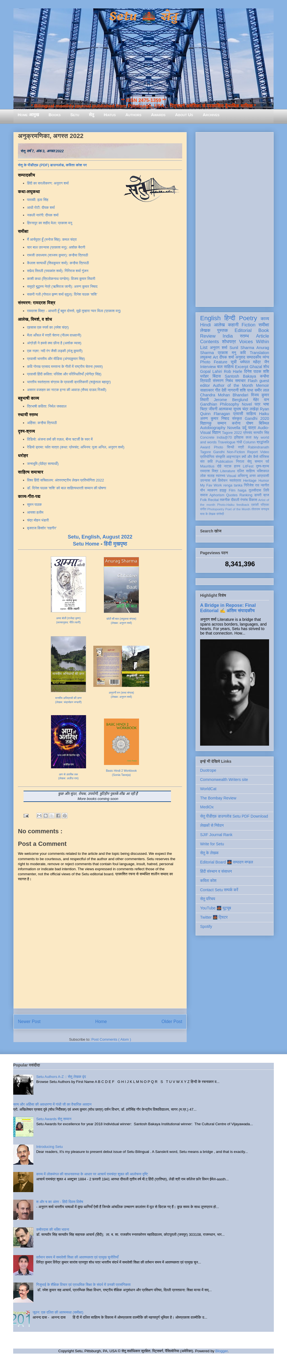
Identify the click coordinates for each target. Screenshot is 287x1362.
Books (54, 114)
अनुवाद (240, 357)
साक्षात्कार (207, 390)
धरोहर (204, 376)
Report (252, 452)
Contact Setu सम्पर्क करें (219, 890)
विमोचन (222, 481)
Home (101, 1021)
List (203, 347)
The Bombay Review (218, 798)
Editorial (243, 330)
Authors (133, 114)
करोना (236, 423)
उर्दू (244, 427)
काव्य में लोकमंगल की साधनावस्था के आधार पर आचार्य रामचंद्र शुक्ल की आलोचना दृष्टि (92, 1174)
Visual (231, 476)
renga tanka (232, 485)
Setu (74, 114)
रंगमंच (244, 500)
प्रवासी (238, 413)
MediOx (207, 807)
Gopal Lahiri (211, 371)
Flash (252, 380)
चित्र (203, 409)
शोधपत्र (229, 341)
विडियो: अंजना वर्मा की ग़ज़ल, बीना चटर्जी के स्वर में (60, 439)
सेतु (91, 114)
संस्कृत (237, 418)
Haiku (264, 413)
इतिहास (238, 437)
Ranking (245, 495)
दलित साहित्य (246, 471)
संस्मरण (218, 380)
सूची (234, 362)
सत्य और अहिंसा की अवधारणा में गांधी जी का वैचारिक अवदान (52, 1104)
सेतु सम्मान (255, 462)
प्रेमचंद (247, 433)
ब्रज (266, 495)
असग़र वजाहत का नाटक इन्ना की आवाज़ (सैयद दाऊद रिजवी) (67, 390)
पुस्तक (222, 330)
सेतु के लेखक (209, 853)
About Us (184, 114)
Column (249, 442)
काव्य (265, 318)
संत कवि (206, 462)
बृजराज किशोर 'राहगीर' (42, 528)
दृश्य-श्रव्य (262, 466)
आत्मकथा (225, 409)
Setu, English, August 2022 (100, 537)
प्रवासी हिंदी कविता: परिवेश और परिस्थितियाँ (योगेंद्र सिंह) (64, 374)
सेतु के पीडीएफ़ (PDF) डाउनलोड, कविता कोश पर (52, 165)
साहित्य (251, 413)
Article (262, 336)
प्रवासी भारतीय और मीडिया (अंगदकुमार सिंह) (56, 359)
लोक (203, 476)
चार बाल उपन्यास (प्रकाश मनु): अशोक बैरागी (56, 247)
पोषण (249, 423)
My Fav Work (211, 485)
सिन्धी (230, 447)
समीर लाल (261, 390)
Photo (218, 447)
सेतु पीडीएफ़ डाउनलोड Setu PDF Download (234, 816)
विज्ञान (216, 432)
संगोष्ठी (220, 514)
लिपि (266, 490)
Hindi (205, 324)
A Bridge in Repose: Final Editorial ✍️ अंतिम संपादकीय (228, 608)
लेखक (205, 330)
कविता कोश (208, 880)
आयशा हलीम (35, 512)
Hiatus (110, 114)
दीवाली (235, 500)
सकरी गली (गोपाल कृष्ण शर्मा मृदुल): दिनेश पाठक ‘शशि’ (62, 294)
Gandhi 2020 (257, 418)
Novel (247, 404)
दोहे (219, 466)
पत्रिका (265, 504)
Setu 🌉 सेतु (143, 17)
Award (205, 447)
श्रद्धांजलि (263, 442)
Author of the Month (233, 385)
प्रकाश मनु (227, 352)
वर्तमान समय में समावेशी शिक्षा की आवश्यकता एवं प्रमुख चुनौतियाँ (77, 1257)
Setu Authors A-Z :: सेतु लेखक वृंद (61, 1077)
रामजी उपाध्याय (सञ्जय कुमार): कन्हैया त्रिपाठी (57, 255)
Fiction (248, 324)
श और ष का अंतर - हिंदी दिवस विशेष (59, 1202)
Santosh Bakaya (240, 376)
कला (249, 437)
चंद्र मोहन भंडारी (38, 520)
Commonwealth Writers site (224, 779)
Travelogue (226, 442)
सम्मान (221, 423)
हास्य (237, 466)
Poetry (248, 318)
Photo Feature (213, 362)
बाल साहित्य (225, 366)
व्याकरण (212, 490)
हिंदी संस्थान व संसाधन (216, 871)
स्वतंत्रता (235, 481)
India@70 (224, 437)
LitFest (248, 466)
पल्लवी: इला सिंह (37, 200)
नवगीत (265, 485)
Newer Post (29, 1021)
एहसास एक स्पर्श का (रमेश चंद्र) (48, 327)
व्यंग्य (266, 357)
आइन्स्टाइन (233, 457)
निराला (240, 462)
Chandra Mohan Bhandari (224, 395)
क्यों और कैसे (250, 457)
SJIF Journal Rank (216, 834)
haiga (242, 490)
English (210, 318)
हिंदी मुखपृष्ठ (115, 544)
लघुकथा (205, 357)
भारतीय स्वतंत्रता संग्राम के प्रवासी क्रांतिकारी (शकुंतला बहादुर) (69, 382)
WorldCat (208, 789)
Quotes (232, 495)
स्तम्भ (244, 336)
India (228, 336)
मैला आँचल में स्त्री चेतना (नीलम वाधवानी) (54, 335)
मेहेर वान (261, 399)
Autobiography (212, 427)
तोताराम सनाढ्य (260, 509)
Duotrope (208, 770)
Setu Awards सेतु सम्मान (53, 1119)
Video (264, 452)
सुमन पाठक (34, 504)
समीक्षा (263, 324)
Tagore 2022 (232, 433)
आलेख (219, 324)
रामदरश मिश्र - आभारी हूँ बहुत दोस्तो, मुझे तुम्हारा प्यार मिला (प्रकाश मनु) (74, 311)
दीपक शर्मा (226, 357)
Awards (158, 114)
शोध (266, 366)
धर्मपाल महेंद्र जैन (254, 362)
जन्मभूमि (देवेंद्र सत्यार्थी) (43, 464)
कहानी (233, 324)
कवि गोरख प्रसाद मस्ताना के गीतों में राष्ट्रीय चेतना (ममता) (65, 366)
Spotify (206, 926)
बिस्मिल (264, 423)
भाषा (266, 404)
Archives (211, 114)
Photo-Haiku (226, 504)
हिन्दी (229, 318)
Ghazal (255, 366)
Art (215, 357)
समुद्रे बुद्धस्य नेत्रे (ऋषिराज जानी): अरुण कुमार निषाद (62, 286)
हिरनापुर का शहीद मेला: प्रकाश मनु (49, 223)
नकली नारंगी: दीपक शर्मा (43, 215)
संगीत (203, 509)
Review (208, 336)
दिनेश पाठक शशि (256, 371)
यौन (202, 490)
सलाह (210, 476)
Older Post (171, 1021)
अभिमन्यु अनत (246, 476)
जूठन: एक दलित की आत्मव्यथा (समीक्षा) (58, 1312)
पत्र (257, 404)
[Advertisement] (234, 218)
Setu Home (86, 544)
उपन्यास (205, 481)
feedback (243, 504)
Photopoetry (215, 509)
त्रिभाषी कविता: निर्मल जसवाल (47, 406)
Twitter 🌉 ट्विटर (214, 917)
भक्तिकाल (263, 471)
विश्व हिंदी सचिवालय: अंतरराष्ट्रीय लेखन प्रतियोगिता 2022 (65, 480)
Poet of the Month (238, 509)
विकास (253, 500)
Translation (259, 352)
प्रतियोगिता (207, 457)
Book (263, 330)
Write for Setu (212, 844)
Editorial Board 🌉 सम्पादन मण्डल (226, 862)
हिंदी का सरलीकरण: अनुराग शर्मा (48, 183)
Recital (213, 500)
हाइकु (223, 490)
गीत (217, 390)
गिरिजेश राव (251, 485)
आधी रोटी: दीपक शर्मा (41, 207)
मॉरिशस (264, 457)
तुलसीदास (255, 490)
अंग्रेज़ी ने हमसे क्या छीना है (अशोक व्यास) (54, 343)
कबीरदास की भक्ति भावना (52, 1229)
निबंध (229, 380)
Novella (233, 427)
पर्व (267, 462)
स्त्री (241, 447)
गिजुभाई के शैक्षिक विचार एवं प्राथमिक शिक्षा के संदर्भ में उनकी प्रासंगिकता (83, 1285)
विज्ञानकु (206, 423)
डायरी (257, 495)
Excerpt (241, 366)
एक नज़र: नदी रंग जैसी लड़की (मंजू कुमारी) (55, 351)
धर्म (214, 481)
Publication (224, 462)
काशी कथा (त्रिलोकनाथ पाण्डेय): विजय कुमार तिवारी (61, 279)
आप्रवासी (263, 476)
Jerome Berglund (231, 399)
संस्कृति (220, 457)
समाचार (240, 380)
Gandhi (219, 452)
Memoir (262, 385)
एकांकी (255, 504)
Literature (227, 471)
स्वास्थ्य (220, 476)
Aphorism (216, 495)
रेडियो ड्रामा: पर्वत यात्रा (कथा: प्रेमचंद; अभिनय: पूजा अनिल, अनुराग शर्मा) (75, 447)
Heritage (250, 481)
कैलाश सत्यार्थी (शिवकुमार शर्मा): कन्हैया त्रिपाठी (58, 263)
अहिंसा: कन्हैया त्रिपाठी (42, 423)
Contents (209, 341)
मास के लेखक (208, 514)
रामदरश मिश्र (209, 471)
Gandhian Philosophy (219, 404)
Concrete (207, 437)
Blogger (221, 1351)
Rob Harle (233, 371)
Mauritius (207, 466)
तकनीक (225, 500)
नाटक (228, 466)
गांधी (239, 442)
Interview (208, 366)
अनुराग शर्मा (218, 347)
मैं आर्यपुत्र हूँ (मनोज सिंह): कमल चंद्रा (52, 239)
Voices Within (254, 341)
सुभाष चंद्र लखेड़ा (245, 409)
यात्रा (252, 427)
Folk (203, 500)
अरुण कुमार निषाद (214, 418)
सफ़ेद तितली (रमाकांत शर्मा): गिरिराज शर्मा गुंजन (58, 271)
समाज (204, 495)
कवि (243, 352)
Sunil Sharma (242, 347)
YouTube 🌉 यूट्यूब (215, 908)
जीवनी (213, 409)
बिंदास (216, 376)
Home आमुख (28, 114)
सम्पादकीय (254, 357)
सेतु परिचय (207, 899)
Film (232, 490)
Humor (263, 481)
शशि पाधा (246, 390)
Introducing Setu (49, 1147)
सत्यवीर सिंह (261, 433)
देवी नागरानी (230, 390)
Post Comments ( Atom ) (111, 1039)
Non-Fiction (236, 452)
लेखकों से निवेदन (212, 825)
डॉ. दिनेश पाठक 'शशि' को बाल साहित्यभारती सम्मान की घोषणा (66, 488)
